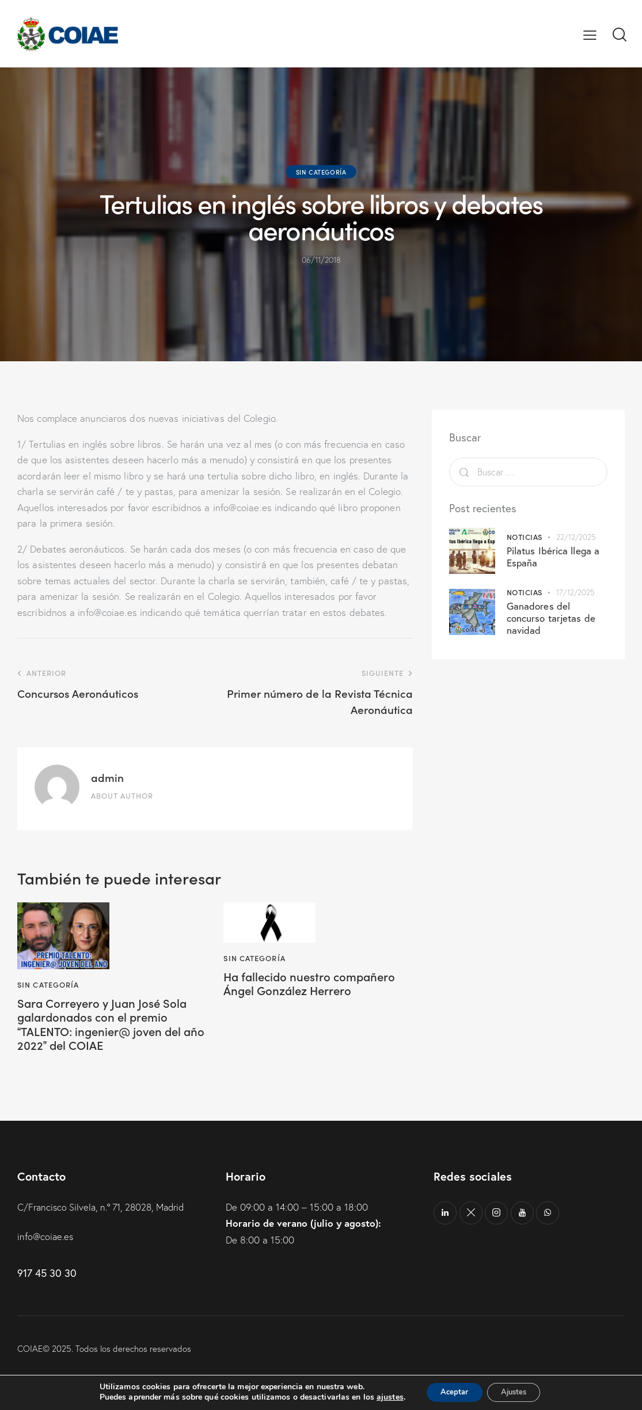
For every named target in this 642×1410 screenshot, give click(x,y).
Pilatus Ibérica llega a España (553, 556)
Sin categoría (321, 171)
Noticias (524, 536)
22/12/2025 (575, 537)
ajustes (381, 1397)
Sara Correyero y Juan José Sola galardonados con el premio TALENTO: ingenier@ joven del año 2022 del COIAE (109, 1026)
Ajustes (517, 1391)
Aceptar (450, 1391)
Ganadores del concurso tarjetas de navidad (551, 618)
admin (107, 777)
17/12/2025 (575, 592)
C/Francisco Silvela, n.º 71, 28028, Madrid (106, 1212)
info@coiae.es (46, 1241)
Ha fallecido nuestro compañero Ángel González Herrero (315, 984)
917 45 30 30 (47, 1277)
